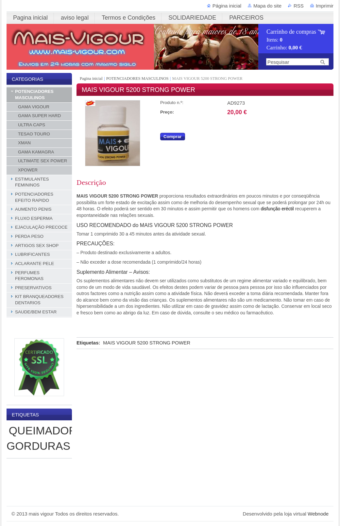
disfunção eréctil (277, 208)
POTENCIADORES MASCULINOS (137, 78)
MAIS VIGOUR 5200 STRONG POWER (146, 342)
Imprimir (324, 6)
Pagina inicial (92, 78)
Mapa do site (267, 6)
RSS (299, 6)
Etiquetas (87, 342)
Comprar (172, 136)
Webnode (318, 514)
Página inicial (226, 6)
